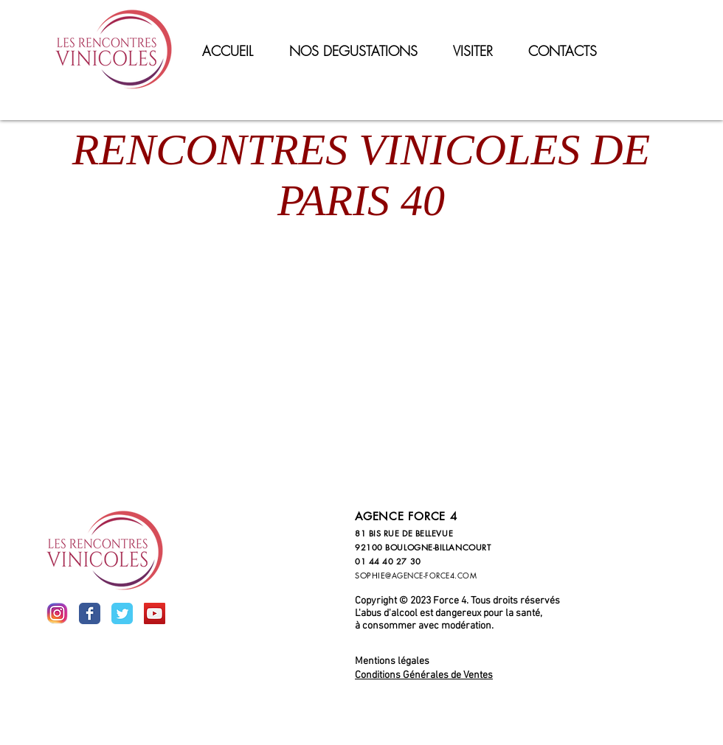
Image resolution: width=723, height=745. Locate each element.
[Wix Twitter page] (122, 613)
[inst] (57, 613)
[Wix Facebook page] (89, 613)
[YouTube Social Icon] (154, 613)
